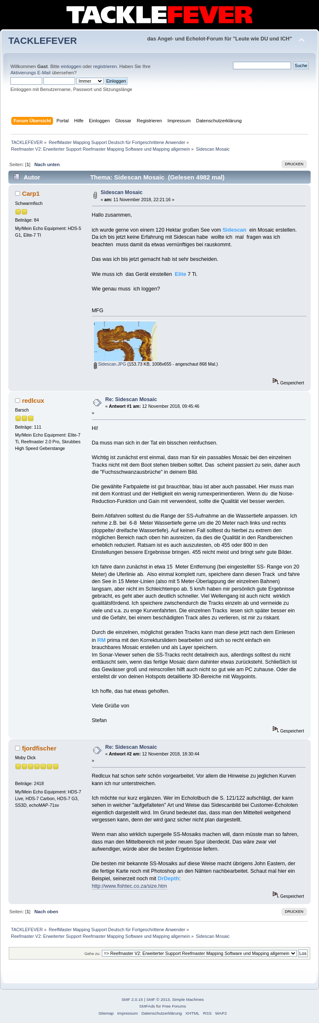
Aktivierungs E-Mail (30, 72)
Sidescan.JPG (110, 363)
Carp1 (31, 193)
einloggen (71, 66)
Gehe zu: (92, 953)
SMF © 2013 (158, 999)
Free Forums (174, 1006)
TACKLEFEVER (42, 40)
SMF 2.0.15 (132, 999)
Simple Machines (188, 999)
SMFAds (147, 1006)
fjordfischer (39, 748)
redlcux (33, 400)
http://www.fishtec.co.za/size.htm (129, 886)
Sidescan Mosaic (122, 192)
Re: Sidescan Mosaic (131, 399)
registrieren (104, 66)
